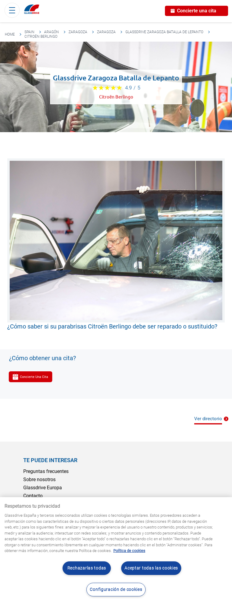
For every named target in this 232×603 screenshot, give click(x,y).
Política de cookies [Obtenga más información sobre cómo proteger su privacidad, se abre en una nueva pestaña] (129, 550)
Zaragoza (78, 32)
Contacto (33, 496)
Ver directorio (208, 418)
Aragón (51, 32)
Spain (29, 32)
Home (10, 34)
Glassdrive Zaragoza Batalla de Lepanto (164, 32)
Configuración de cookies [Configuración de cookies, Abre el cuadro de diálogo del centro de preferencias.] (116, 589)
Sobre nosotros (39, 479)
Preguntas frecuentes (46, 471)
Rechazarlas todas (86, 568)
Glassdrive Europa (42, 487)
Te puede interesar (50, 460)
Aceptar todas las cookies (151, 568)
